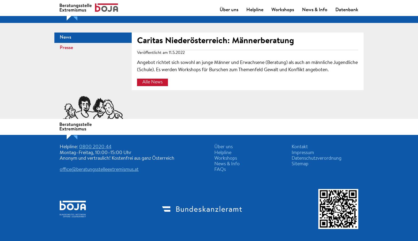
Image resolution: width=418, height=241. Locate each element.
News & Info (314, 10)
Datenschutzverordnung (316, 158)
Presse (66, 48)
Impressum (303, 153)
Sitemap (300, 164)
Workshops (282, 10)
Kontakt (300, 147)
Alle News (152, 82)
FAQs (220, 169)
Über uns (229, 10)
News (65, 37)
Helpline (254, 10)
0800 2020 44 (95, 147)
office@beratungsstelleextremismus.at (99, 169)
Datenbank (346, 10)
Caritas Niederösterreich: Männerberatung (215, 41)
